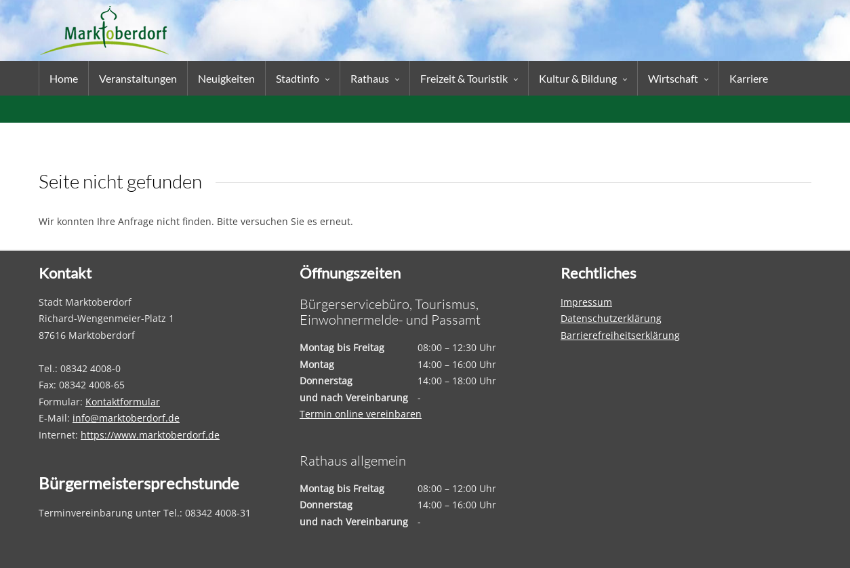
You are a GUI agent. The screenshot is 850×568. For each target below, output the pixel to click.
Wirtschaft (673, 78)
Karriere (748, 78)
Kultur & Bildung (578, 78)
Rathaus (369, 78)
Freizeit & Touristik (464, 78)
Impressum (586, 302)
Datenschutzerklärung (611, 318)
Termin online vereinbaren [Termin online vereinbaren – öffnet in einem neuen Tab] (361, 413)
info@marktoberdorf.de (126, 417)
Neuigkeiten (226, 78)
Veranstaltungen (138, 78)
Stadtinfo (297, 78)
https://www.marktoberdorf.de (150, 434)
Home (63, 78)
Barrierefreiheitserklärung (620, 335)
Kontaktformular (122, 401)
